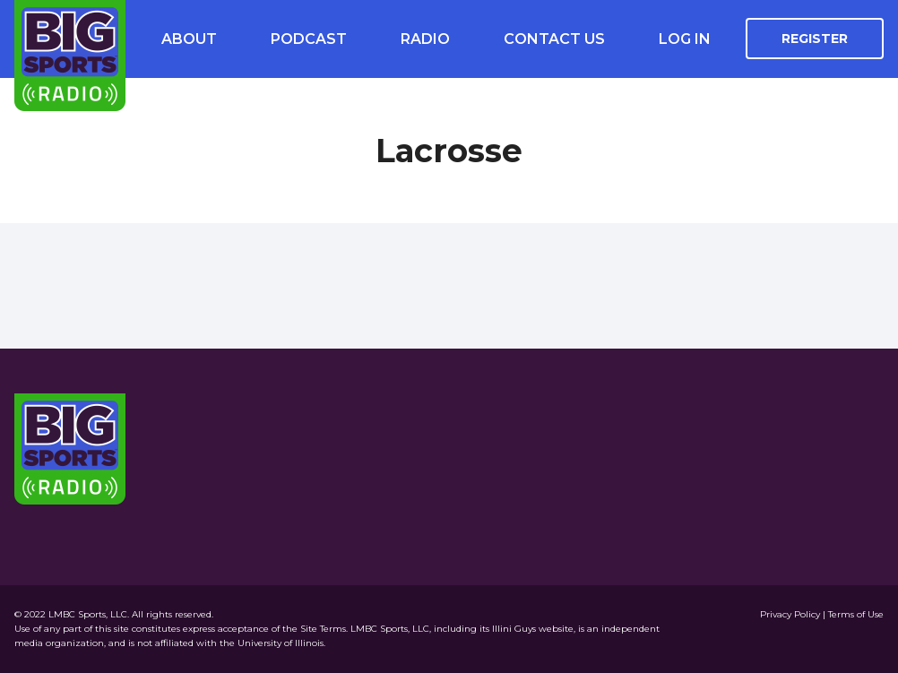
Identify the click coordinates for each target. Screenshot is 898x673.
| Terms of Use (853, 614)
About (189, 38)
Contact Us (554, 38)
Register (814, 38)
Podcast (309, 38)
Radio (425, 38)
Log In (685, 38)
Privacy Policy (791, 614)
